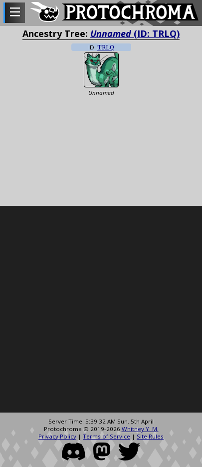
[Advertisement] (101, 309)
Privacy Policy (57, 436)
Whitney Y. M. (140, 429)
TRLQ (105, 47)
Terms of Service (106, 436)
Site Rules (150, 436)
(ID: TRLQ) (135, 33)
